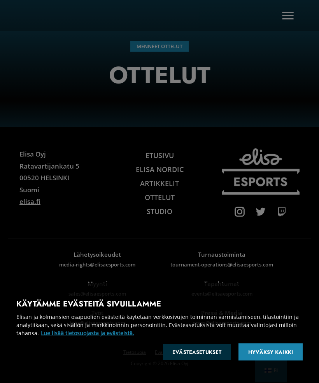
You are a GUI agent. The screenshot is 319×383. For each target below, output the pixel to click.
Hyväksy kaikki (270, 352)
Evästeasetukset (196, 352)
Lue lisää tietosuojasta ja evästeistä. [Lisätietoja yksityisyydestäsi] (87, 333)
